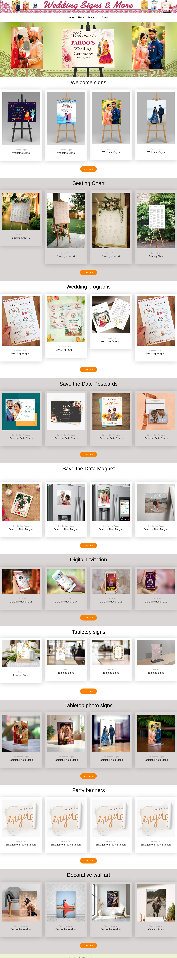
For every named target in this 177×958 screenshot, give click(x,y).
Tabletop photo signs (21, 757)
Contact (105, 17)
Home (71, 17)
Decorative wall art (21, 926)
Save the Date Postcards (21, 435)
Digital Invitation (21, 598)
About (81, 17)
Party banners (21, 841)
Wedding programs (21, 350)
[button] (93, 17)
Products (92, 17)
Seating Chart (21, 235)
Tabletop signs (21, 672)
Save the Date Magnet (21, 526)
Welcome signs (21, 150)
